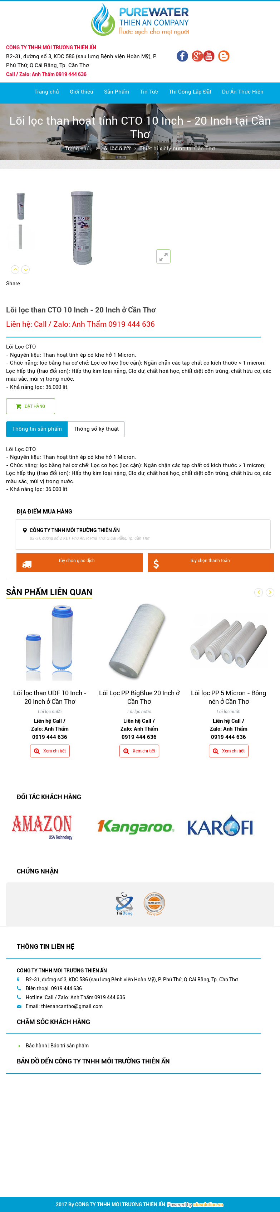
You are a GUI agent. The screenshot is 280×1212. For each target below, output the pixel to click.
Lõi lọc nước (116, 148)
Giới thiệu (81, 92)
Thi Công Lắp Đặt (190, 92)
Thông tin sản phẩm (37, 429)
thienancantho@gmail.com (72, 1006)
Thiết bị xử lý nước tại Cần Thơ (177, 148)
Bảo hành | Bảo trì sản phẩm (57, 1045)
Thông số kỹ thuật (96, 429)
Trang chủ (46, 92)
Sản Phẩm (116, 92)
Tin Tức (149, 92)
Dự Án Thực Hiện (243, 92)
